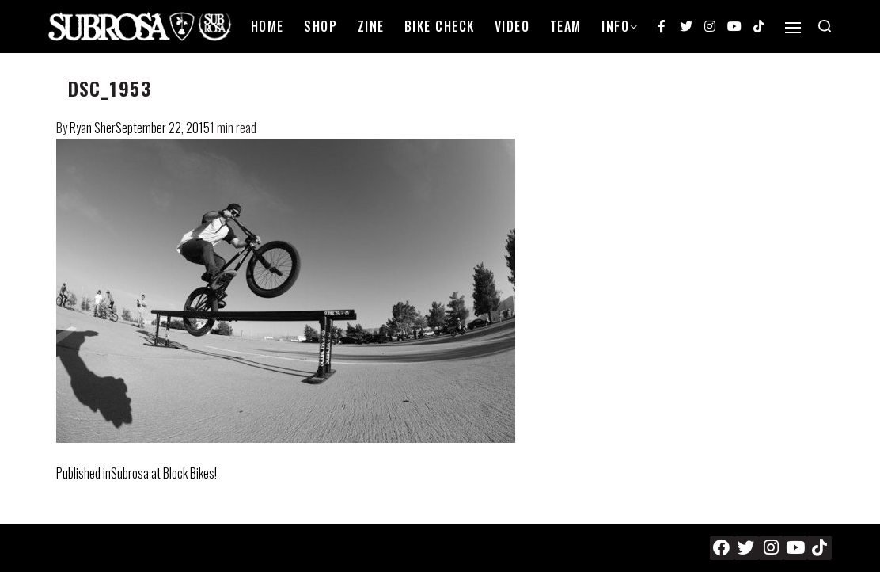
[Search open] (824, 26)
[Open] (793, 27)
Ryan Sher (93, 127)
